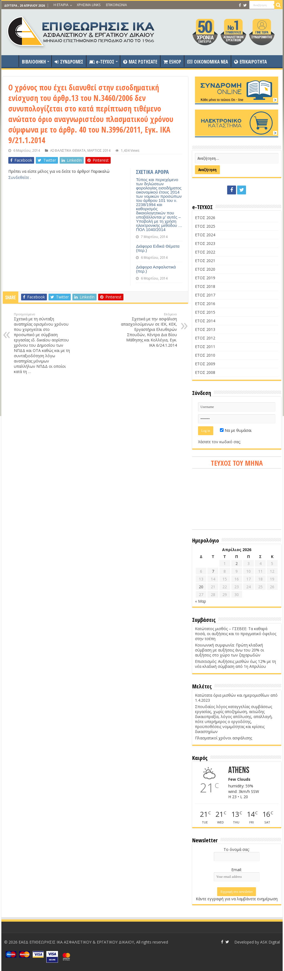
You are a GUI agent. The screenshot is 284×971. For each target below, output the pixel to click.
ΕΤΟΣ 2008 (205, 372)
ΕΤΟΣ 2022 (205, 252)
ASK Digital (270, 942)
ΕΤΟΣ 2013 (205, 329)
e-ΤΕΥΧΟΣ (101, 62)
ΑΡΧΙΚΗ (11, 61)
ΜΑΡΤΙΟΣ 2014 (98, 150)
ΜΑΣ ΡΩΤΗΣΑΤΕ (140, 62)
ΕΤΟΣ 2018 (205, 286)
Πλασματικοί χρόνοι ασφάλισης (223, 738)
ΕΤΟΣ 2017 (205, 295)
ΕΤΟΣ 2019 (205, 277)
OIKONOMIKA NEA (207, 62)
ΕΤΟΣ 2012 (205, 338)
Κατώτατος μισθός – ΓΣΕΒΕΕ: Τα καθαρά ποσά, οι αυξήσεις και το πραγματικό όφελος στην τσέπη (235, 633)
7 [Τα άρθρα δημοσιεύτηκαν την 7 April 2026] (213, 571)
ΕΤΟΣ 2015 (205, 312)
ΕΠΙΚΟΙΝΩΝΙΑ (116, 4)
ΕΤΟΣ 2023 (205, 243)
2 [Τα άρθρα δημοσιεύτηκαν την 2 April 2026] (236, 563)
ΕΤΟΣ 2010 (205, 355)
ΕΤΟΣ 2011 (205, 346)
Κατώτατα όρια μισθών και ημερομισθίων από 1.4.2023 (236, 698)
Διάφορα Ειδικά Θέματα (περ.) (157, 248)
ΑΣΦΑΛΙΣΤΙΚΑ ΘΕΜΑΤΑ (68, 150)
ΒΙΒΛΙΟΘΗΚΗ (34, 62)
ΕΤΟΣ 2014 (205, 320)
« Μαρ (200, 601)
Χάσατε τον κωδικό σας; (219, 441)
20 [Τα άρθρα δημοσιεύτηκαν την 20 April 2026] (201, 586)
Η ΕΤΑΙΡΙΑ (61, 4)
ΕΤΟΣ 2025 (205, 226)
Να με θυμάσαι (236, 430)
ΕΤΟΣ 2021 (205, 260)
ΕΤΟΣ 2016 (205, 303)
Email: (236, 869)
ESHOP (172, 62)
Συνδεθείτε (19, 177)
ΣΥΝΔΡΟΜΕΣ (69, 62)
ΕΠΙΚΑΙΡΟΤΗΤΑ (250, 62)
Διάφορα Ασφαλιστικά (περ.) (156, 269)
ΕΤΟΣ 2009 (205, 363)
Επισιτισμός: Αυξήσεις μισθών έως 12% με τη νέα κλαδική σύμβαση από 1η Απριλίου (235, 664)
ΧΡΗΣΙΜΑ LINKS (88, 4)
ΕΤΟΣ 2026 (205, 217)
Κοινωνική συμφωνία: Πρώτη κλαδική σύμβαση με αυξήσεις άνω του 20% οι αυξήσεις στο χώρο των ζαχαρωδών (229, 650)
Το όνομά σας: (237, 849)
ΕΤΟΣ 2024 (205, 234)
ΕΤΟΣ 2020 (205, 269)
